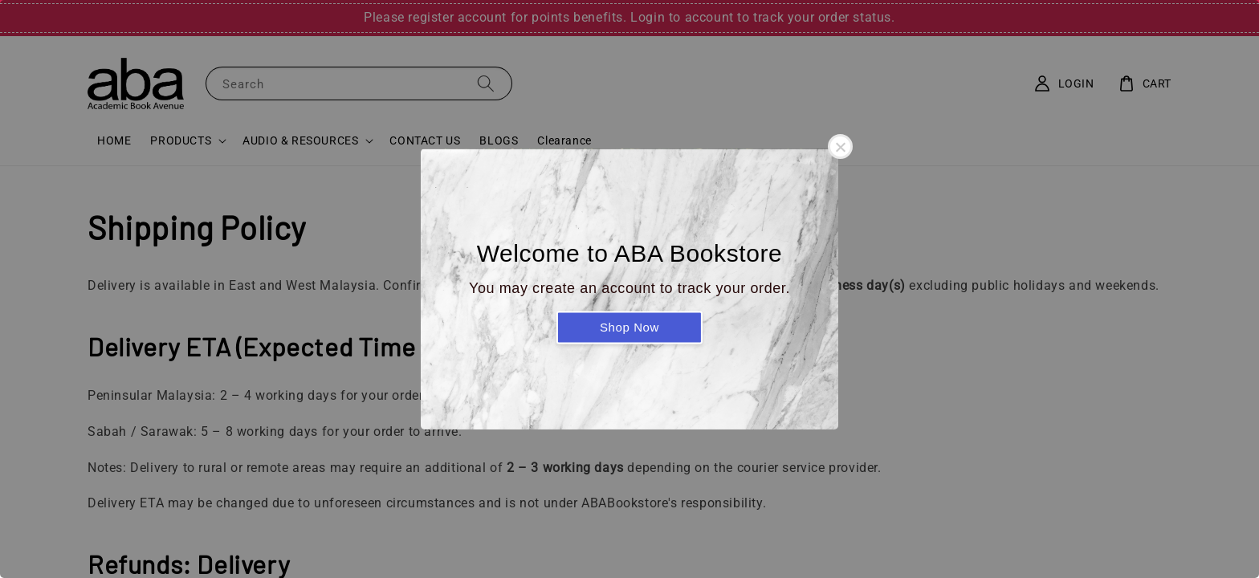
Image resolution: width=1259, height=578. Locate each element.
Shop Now (629, 327)
